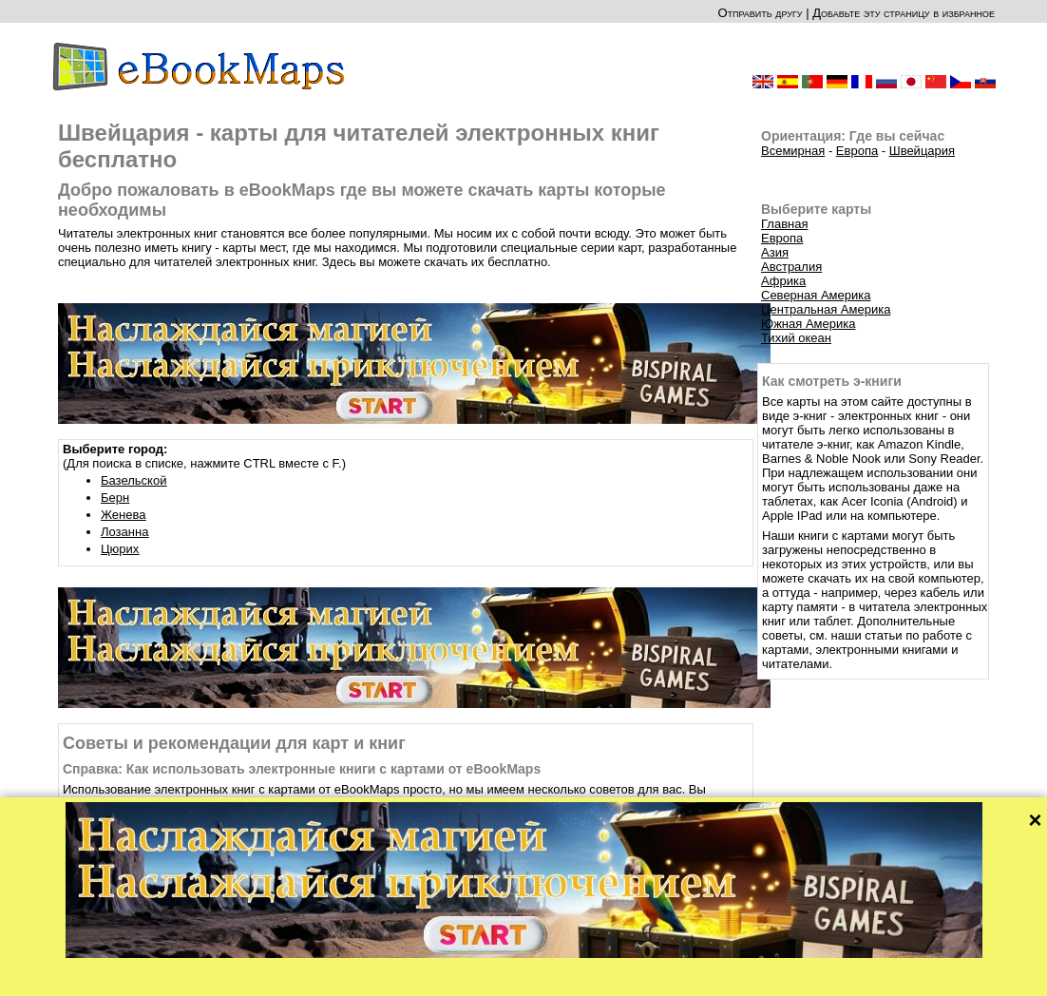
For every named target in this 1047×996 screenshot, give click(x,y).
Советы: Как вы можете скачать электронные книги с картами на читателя (309, 844)
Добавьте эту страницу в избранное (903, 13)
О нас (447, 976)
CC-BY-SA (578, 964)
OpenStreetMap (511, 964)
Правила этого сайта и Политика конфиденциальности (602, 976)
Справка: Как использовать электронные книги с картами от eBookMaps (302, 768)
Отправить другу (759, 13)
